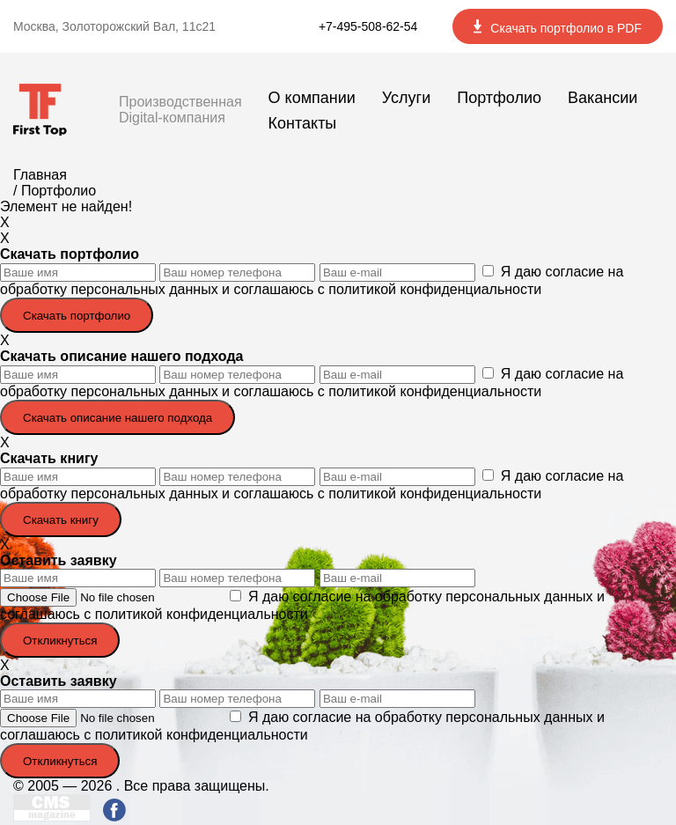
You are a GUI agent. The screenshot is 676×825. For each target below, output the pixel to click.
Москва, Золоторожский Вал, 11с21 (114, 26)
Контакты (302, 123)
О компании (312, 98)
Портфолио (499, 98)
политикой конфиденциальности (434, 289)
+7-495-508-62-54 (368, 26)
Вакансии (602, 98)
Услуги (406, 98)
